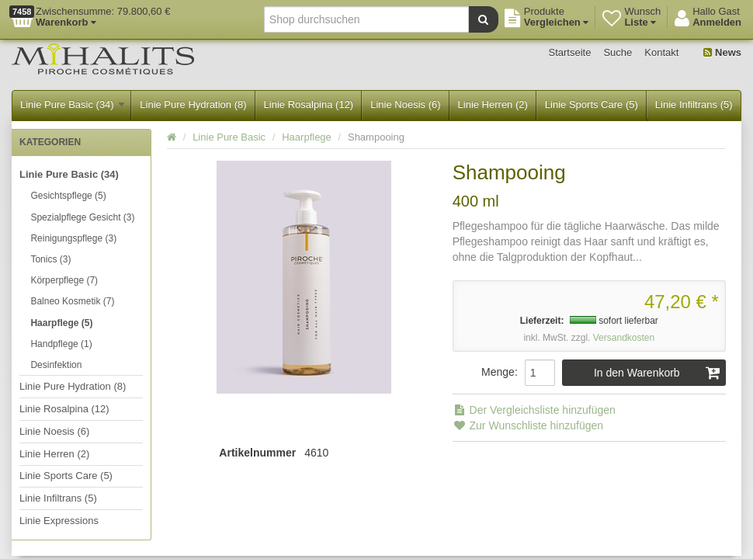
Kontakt (661, 52)
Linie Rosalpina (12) (309, 104)
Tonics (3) (50, 259)
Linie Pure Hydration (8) (193, 104)
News (722, 52)
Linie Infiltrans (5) (694, 104)
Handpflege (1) (61, 344)
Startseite (570, 52)
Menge (498, 372)
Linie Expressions (59, 520)
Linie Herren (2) (493, 104)
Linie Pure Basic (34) (72, 104)
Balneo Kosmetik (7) (72, 301)
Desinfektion (56, 364)
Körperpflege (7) (64, 280)
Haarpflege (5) (61, 323)
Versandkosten (623, 337)
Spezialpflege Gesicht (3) (82, 217)
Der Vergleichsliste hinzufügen (534, 410)
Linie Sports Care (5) (591, 104)
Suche (617, 52)
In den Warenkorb (657, 372)
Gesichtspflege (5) (68, 195)
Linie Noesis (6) (405, 104)
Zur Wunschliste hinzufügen (528, 425)
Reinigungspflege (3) (73, 238)
